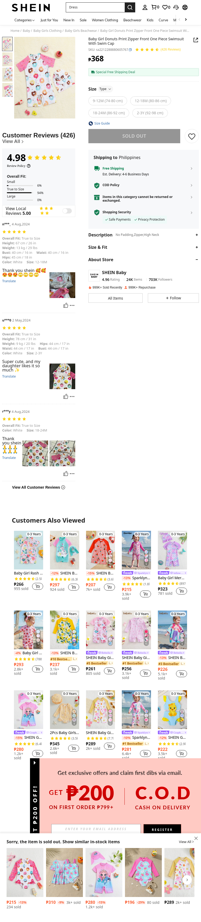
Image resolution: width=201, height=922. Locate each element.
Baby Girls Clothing (47, 31)
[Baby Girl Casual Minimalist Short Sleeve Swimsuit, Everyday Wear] (64, 872)
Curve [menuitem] (163, 20)
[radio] (107, 100)
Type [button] (105, 89)
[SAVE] (192, 136)
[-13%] (126, 578)
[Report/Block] (72, 305)
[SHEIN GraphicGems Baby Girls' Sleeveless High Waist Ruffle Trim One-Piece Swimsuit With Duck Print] (172, 709)
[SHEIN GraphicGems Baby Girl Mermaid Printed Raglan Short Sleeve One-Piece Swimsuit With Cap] (28, 709)
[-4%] (18, 653)
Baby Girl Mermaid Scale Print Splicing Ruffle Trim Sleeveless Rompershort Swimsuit (172, 578)
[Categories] (25, 20)
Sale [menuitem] (83, 20)
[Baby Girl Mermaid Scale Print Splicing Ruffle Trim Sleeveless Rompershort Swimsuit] (172, 550)
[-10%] (126, 738)
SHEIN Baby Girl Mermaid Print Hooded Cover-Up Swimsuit (172, 658)
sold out (134, 136)
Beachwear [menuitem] (132, 20)
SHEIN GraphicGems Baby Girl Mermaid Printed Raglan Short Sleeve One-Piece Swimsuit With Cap (28, 737)
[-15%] (90, 573)
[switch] (67, 211)
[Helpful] (66, 305)
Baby (26, 31)
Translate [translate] (9, 281)
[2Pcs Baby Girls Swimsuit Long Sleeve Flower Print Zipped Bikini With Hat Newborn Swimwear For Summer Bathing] (64, 709)
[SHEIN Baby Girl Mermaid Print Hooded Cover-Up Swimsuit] (172, 630)
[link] (155, 7)
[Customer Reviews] (38, 138)
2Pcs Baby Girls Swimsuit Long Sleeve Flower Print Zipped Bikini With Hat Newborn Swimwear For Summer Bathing (64, 733)
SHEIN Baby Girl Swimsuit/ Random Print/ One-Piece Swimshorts (100, 733)
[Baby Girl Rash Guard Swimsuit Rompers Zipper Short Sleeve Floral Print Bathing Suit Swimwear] (28, 550)
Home (15, 31)
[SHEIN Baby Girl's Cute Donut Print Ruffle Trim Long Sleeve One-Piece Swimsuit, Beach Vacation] (25, 872)
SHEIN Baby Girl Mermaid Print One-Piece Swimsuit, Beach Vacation (100, 658)
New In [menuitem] (68, 20)
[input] (96, 829)
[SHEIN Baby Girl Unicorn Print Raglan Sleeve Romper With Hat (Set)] (64, 550)
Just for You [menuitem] (49, 20)
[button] (95, 7)
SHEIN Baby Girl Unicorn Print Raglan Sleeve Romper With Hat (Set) (64, 573)
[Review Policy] (19, 166)
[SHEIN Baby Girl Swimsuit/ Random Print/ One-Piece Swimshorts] (100, 709)
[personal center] (145, 7)
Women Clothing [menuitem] (105, 20)
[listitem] (28, 563)
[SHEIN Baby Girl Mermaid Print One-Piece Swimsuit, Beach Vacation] (100, 630)
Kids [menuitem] (150, 20)
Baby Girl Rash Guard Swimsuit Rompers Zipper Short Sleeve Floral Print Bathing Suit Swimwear (28, 573)
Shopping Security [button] (117, 212)
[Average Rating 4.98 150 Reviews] (158, 49)
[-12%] (54, 573)
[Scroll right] (186, 20)
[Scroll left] (179, 20)
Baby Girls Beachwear (81, 31)
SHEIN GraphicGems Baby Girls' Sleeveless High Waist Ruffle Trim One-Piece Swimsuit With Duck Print (172, 737)
